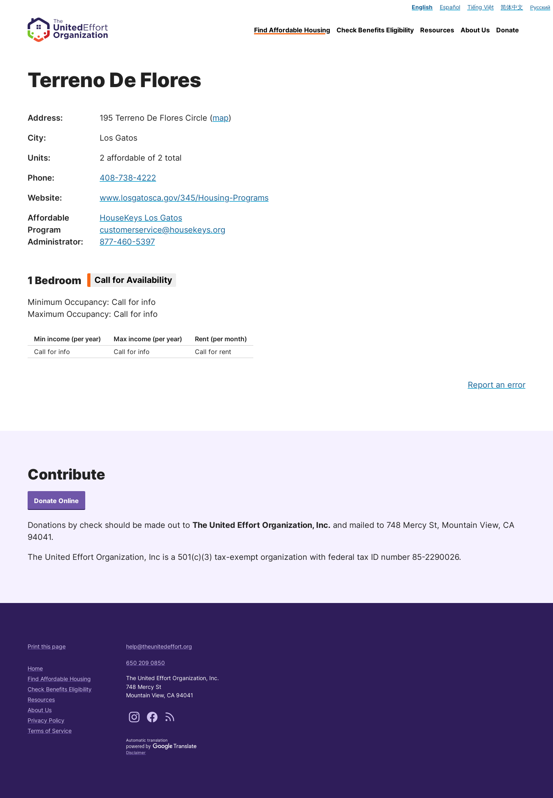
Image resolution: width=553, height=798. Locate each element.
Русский (540, 7)
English (422, 7)
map (220, 118)
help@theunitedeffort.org (159, 646)
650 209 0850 (145, 662)
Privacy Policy (46, 720)
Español (450, 7)
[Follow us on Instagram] (135, 720)
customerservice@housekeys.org (162, 230)
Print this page (47, 646)
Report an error (496, 385)
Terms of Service (50, 730)
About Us (475, 30)
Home (35, 668)
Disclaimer (136, 752)
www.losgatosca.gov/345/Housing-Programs (184, 198)
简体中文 (512, 7)
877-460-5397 (127, 242)
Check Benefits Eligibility (375, 30)
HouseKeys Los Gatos (141, 218)
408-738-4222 (128, 178)
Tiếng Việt (480, 7)
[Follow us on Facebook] (153, 720)
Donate (507, 30)
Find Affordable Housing (292, 30)
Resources (437, 30)
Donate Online (56, 501)
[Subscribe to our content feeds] (170, 720)
